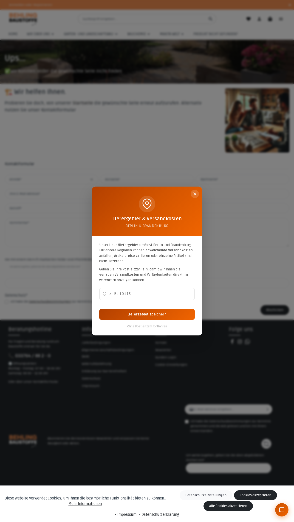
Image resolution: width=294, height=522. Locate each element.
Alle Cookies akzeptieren (228, 506)
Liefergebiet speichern (147, 314)
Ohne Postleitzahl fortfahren (147, 326)
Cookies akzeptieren (255, 495)
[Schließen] (195, 194)
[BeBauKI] (281, 509)
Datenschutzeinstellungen (206, 495)
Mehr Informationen (85, 504)
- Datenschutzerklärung (159, 514)
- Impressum (126, 514)
